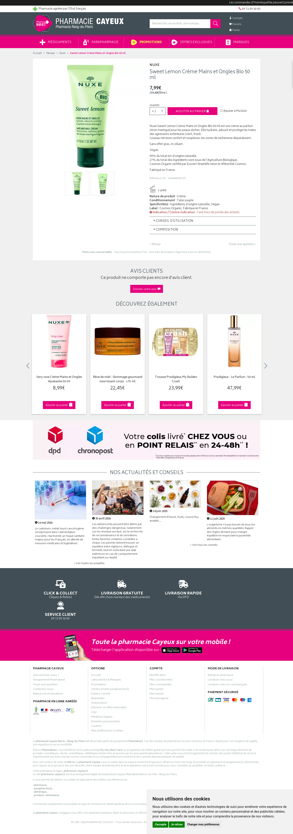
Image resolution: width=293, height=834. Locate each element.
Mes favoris (157, 677)
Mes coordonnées (161, 663)
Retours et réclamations (48, 677)
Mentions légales (101, 700)
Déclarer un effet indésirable (108, 690)
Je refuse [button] (177, 824)
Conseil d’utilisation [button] (173, 221)
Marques (237, 42)
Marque (50, 53)
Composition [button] (165, 230)
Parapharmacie (100, 42)
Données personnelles (105, 704)
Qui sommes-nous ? (46, 658)
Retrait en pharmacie (220, 658)
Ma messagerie (159, 681)
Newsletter (98, 681)
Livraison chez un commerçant (227, 667)
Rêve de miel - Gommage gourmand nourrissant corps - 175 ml (117, 379)
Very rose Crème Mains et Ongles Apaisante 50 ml (59, 379)
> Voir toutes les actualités (89, 564)
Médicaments (55, 42)
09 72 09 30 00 (234, 588)
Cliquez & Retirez (59, 588)
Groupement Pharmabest (49, 663)
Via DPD (176, 588)
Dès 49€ (117, 590)
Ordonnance (99, 686)
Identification (158, 658)
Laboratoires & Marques (106, 663)
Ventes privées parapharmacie (110, 672)
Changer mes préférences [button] (203, 824)
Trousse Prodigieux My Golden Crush (176, 379)
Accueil (37, 53)
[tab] (203, 221)
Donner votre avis (146, 289)
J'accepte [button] (161, 824)
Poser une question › (242, 245)
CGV (94, 695)
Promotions (146, 42)
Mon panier (157, 672)
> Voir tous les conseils (204, 545)
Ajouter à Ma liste (233, 111)
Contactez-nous (43, 672)
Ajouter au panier (192, 111)
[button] (158, 111)
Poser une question (45, 667)
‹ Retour (155, 244)
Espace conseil (100, 677)
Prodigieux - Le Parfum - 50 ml (234, 377)
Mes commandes (161, 667)
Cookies (96, 709)
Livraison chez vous (220, 663)
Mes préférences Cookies (107, 714)
